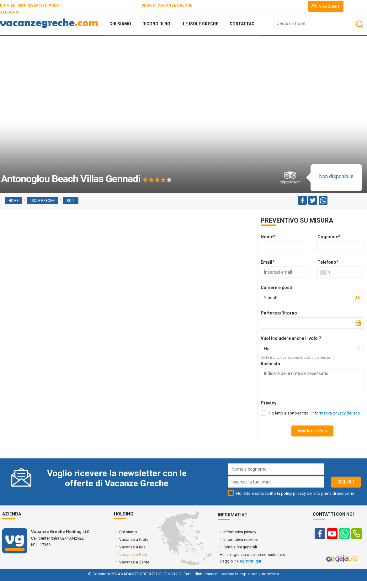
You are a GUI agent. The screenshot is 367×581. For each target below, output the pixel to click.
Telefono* (327, 262)
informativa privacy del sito (335, 413)
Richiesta (270, 363)
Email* (267, 262)
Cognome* (328, 236)
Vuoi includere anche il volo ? (291, 338)
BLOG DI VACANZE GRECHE (166, 5)
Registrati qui (249, 561)
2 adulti (271, 297)
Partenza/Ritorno (279, 312)
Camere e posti (276, 287)
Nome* (268, 236)
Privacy (268, 402)
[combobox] (325, 272)
